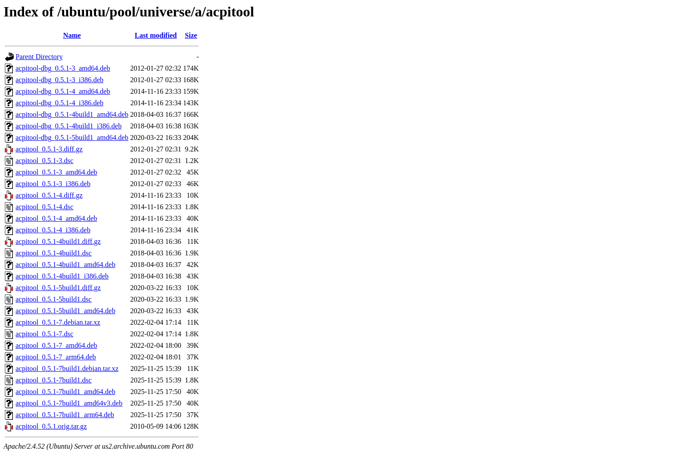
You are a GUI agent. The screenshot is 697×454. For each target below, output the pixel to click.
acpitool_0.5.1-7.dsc (44, 334)
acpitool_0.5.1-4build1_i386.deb (62, 276)
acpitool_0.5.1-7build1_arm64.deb (65, 414)
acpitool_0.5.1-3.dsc (44, 160)
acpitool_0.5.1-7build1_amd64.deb (65, 391)
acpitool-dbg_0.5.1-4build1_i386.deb (69, 126)
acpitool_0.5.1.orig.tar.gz (51, 426)
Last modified (156, 35)
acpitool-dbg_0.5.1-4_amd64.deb (63, 91)
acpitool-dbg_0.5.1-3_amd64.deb (63, 68)
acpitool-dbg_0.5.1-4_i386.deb (60, 103)
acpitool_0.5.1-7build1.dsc (54, 380)
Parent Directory (39, 56)
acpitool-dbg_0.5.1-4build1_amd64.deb (72, 114)
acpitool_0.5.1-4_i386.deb (53, 230)
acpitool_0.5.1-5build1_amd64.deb (65, 311)
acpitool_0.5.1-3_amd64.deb (56, 172)
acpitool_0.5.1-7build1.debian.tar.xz (67, 368)
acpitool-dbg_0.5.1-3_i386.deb (60, 80)
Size (191, 35)
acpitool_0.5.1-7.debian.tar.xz (58, 322)
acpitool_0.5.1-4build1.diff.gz (58, 241)
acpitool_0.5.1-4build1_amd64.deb (65, 264)
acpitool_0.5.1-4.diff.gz (49, 195)
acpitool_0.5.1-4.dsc (44, 207)
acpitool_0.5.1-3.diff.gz (49, 149)
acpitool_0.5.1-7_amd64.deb (56, 345)
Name (72, 35)
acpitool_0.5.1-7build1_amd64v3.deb (69, 403)
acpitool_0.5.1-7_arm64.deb (56, 357)
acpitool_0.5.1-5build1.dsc (54, 299)
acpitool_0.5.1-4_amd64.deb (56, 218)
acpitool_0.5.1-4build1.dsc (54, 253)
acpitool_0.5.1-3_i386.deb (53, 183)
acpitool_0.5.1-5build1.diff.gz (58, 287)
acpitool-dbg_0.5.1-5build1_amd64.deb (72, 137)
